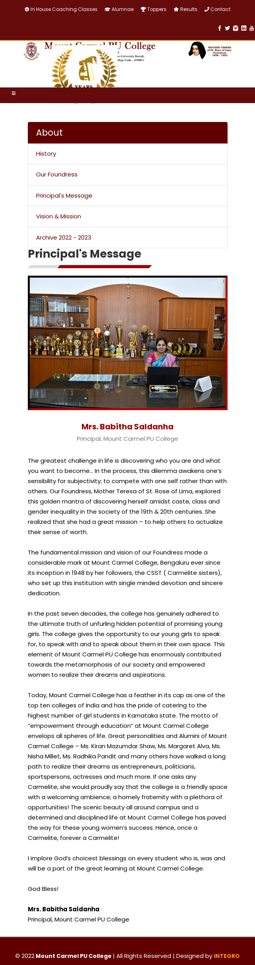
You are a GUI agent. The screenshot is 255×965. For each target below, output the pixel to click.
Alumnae (119, 9)
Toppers (153, 9)
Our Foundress (57, 174)
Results (185, 9)
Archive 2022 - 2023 (63, 237)
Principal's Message (64, 195)
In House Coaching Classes (61, 9)
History (46, 153)
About (49, 132)
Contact (217, 9)
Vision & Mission (58, 216)
